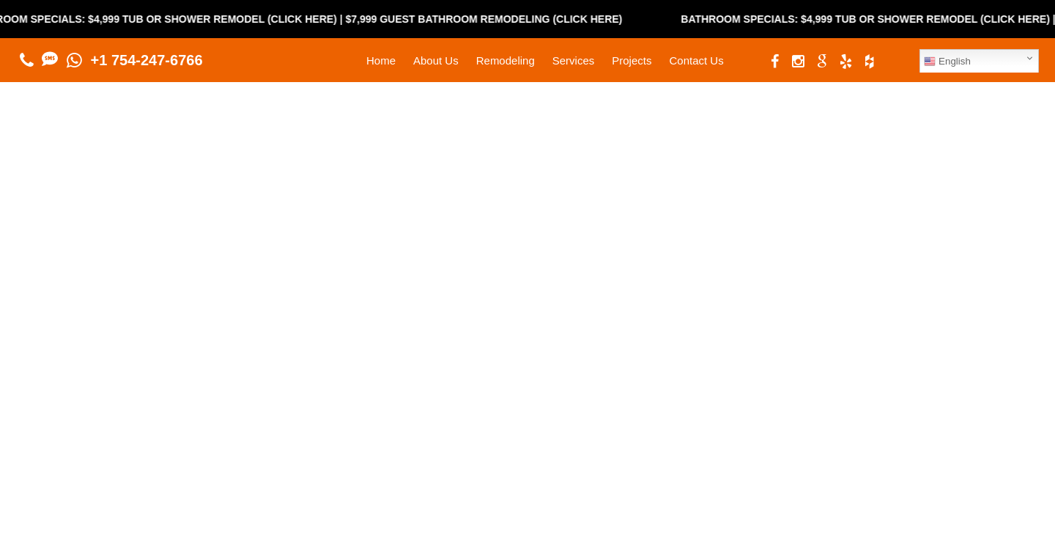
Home (381, 60)
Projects (631, 60)
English (947, 61)
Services (573, 60)
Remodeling (505, 60)
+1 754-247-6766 (147, 60)
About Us (436, 60)
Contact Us (696, 60)
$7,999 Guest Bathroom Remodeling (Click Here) (493, 19)
